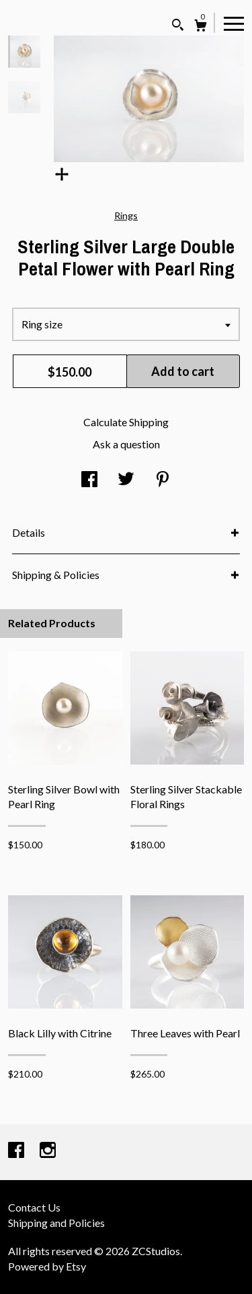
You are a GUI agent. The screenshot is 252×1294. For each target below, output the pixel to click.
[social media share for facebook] (89, 480)
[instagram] (48, 1151)
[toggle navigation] (234, 23)
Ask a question (126, 444)
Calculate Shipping (126, 421)
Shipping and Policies (56, 1222)
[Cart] (200, 27)
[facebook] (17, 1151)
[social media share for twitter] (126, 480)
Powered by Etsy (47, 1266)
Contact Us (34, 1207)
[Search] (177, 26)
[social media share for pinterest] (163, 480)
